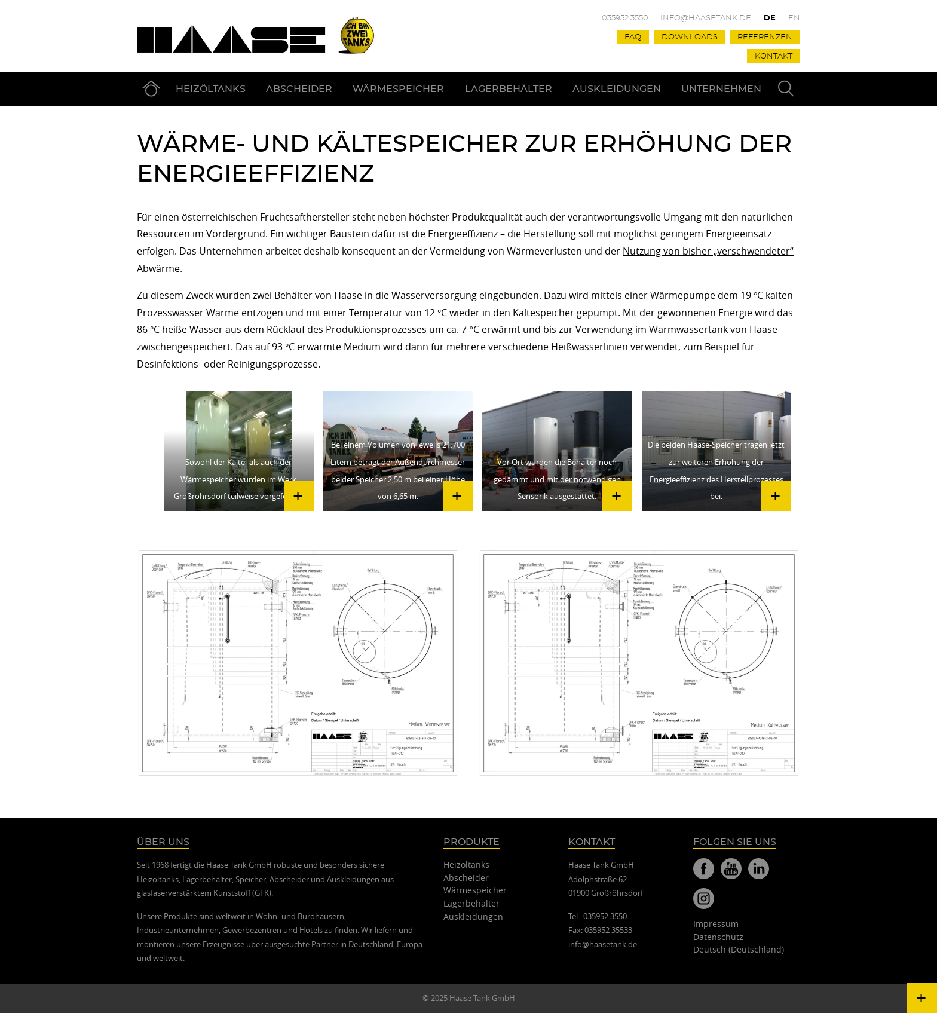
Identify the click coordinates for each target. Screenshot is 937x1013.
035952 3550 (625, 18)
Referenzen (764, 37)
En (794, 18)
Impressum (716, 923)
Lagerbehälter (508, 89)
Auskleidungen (616, 89)
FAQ (632, 37)
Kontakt (773, 56)
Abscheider (299, 89)
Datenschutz (718, 936)
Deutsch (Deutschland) (738, 949)
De (770, 18)
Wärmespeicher (398, 89)
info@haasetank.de (705, 18)
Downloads (690, 37)
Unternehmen (721, 89)
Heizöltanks (211, 89)
